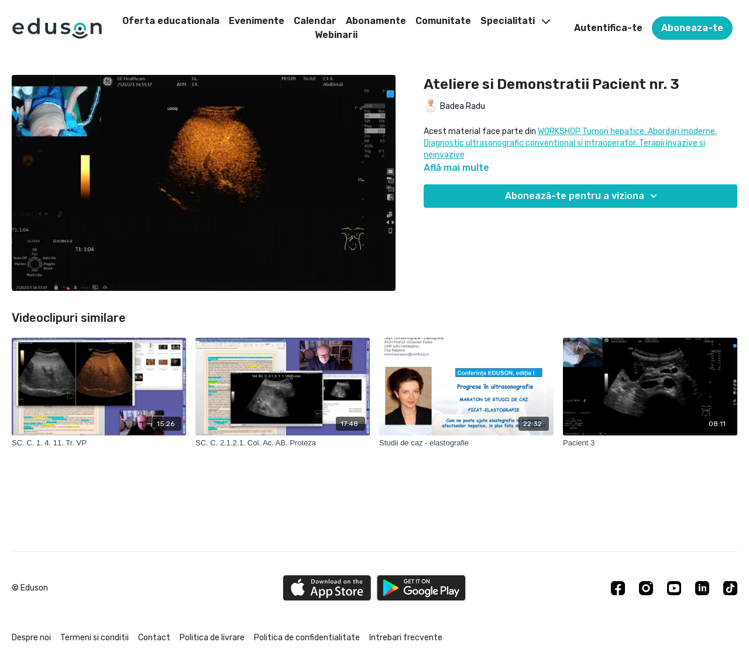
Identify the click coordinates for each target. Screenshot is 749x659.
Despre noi (31, 638)
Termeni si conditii (94, 638)
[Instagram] (646, 588)
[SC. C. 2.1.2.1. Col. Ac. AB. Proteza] (282, 443)
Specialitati (515, 20)
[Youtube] (674, 588)
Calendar (315, 20)
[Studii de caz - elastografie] (466, 443)
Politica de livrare (212, 638)
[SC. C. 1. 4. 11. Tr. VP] (99, 443)
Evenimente (256, 20)
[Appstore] (327, 588)
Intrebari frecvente (405, 638)
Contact (154, 638)
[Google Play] (421, 588)
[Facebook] (618, 588)
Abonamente (376, 20)
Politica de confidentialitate (307, 638)
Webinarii (336, 34)
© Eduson (30, 588)
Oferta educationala (170, 20)
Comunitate (443, 20)
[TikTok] (730, 588)
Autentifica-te (608, 27)
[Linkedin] (702, 588)
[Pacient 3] (650, 443)
